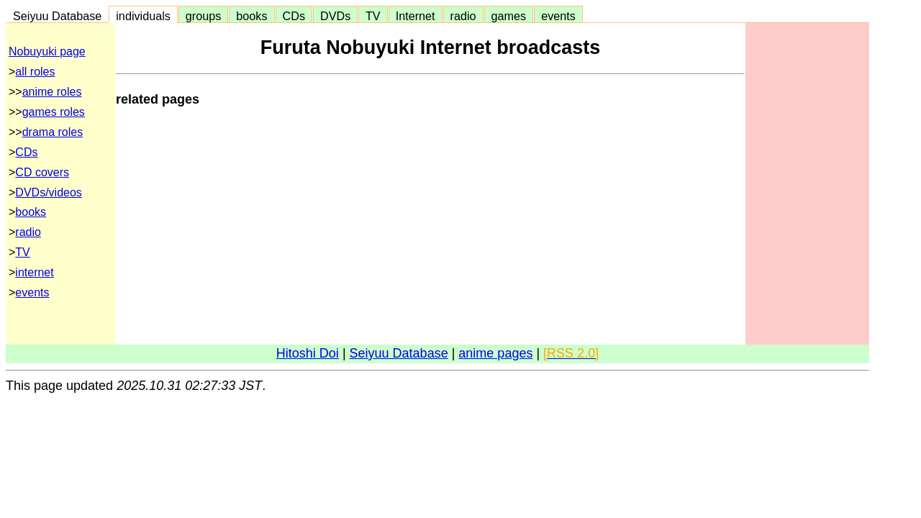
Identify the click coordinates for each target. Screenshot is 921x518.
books (251, 15)
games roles (53, 112)
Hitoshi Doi (307, 353)
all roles (35, 71)
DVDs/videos (48, 192)
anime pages (495, 353)
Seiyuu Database (57, 15)
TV (372, 15)
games (509, 15)
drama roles (52, 132)
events (558, 15)
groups (203, 15)
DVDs (335, 15)
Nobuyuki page (47, 51)
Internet (415, 15)
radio (463, 15)
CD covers (42, 172)
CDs (294, 15)
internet (34, 272)
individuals (143, 15)
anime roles (52, 92)
